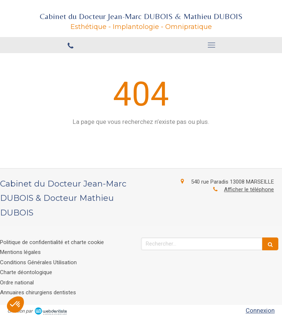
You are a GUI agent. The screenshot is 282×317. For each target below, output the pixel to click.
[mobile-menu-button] (211, 45)
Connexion (260, 310)
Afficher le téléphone (249, 189)
